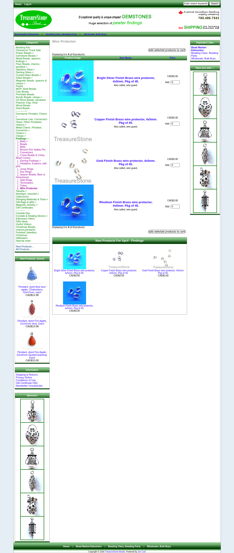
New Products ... (25, 246)
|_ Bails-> (22, 141)
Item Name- (126, 58)
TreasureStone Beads (115, 551)
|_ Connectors (24, 152)
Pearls (19, 86)
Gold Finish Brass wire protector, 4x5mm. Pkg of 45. (125, 162)
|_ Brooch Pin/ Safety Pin (30, 149)
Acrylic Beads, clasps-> (29, 97)
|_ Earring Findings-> (28, 160)
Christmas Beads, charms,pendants (26, 228)
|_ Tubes (21, 185)
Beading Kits (23, 47)
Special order (23, 240)
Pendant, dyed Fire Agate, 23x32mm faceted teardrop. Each (32, 353)
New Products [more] (32, 259)
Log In (27, 4)
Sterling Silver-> (25, 72)
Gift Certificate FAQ (27, 383)
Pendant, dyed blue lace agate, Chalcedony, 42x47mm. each (32, 288)
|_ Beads (21, 144)
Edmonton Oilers (25, 218)
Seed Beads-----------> (23, 109)
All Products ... (24, 249)
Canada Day (23, 213)
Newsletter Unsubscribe (29, 385)
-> (22, 138)
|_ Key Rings (24, 171)
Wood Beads (23, 105)
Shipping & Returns (27, 374)
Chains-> (21, 133)
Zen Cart (142, 551)
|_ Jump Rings (24, 169)
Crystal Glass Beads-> (28, 75)
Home (18, 4)
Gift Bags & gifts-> (26, 202)
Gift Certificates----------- (24, 209)
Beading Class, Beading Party (61, 34)
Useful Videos (24, 224)
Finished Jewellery (26, 232)
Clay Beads (22, 91)
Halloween (22, 238)
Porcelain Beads (25, 94)
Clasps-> (21, 135)
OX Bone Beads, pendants (31, 99)
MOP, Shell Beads (26, 88)
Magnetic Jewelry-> (27, 204)
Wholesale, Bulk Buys (95, 34)
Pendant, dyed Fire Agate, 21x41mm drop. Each (32, 321)
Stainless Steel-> (25, 69)
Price (172, 58)
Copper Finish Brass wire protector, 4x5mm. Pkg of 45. (126, 121)
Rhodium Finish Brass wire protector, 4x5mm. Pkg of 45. (125, 203)
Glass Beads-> (24, 77)
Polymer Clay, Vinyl (27, 102)
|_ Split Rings (24, 180)
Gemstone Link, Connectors (31, 119)
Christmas (21, 235)
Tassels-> (21, 191)
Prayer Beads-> (25, 53)
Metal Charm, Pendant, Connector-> (29, 129)
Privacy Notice (24, 377)
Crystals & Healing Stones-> (32, 215)
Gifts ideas (22, 221)
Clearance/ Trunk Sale (28, 50)
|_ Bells (21, 146)
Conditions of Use (26, 380)
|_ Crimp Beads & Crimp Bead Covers (30, 156)
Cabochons (22, 196)
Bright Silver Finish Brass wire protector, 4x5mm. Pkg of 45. (126, 79)
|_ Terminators (24, 182)
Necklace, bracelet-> (27, 193)
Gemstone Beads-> (27, 55)
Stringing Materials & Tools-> (32, 199)
